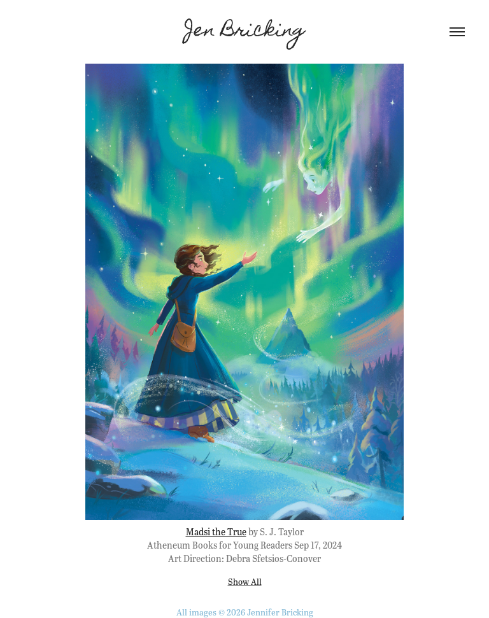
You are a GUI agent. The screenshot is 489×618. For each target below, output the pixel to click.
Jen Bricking (245, 32)
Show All (245, 581)
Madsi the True (216, 531)
